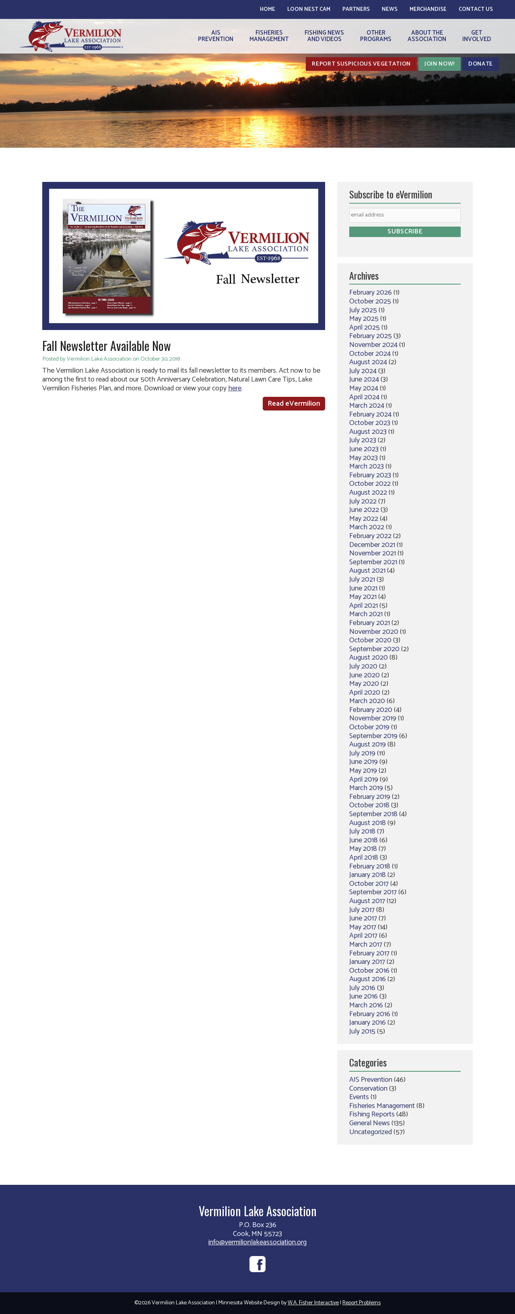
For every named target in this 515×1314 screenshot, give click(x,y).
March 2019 (366, 788)
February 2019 (369, 797)
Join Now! (439, 64)
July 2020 (363, 666)
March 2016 (366, 1005)
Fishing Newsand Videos (324, 36)
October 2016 (369, 971)
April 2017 (363, 936)
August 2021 (367, 571)
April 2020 (364, 693)
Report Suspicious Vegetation (361, 64)
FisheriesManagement (268, 36)
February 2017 (369, 953)
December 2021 (372, 545)
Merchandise (428, 9)
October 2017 (369, 884)
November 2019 (372, 718)
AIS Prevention (370, 1080)
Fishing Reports (372, 1114)
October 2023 (369, 423)
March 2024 (366, 406)
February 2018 (369, 866)
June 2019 (363, 762)
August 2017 (367, 901)
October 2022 (370, 484)
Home (267, 9)
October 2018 (369, 805)
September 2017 (373, 892)
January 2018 (367, 875)
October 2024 (370, 354)
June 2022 (364, 510)
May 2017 (362, 927)
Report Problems (361, 1303)
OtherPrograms (375, 36)
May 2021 (363, 597)
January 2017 (367, 962)
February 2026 (370, 293)
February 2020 (370, 710)
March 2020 (367, 701)
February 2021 (369, 623)
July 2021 (362, 579)
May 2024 (363, 388)
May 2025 (364, 319)
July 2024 (363, 371)
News (390, 9)
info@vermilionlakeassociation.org (257, 1242)
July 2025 (363, 310)
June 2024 (364, 379)
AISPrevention (215, 36)
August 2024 (368, 362)
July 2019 (362, 753)
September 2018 (373, 814)
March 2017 (365, 945)
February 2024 (370, 414)
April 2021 (363, 606)
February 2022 (370, 536)
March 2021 (366, 614)
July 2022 (363, 501)
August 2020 (368, 658)
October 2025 (370, 301)
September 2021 (373, 562)
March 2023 (366, 466)
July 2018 (362, 831)
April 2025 (364, 328)
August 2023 (368, 432)
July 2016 (362, 988)
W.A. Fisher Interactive (313, 1303)
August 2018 (367, 823)
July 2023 (362, 440)
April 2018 (363, 858)
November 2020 (373, 632)
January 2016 (367, 1023)
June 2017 (363, 918)
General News (369, 1123)
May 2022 (363, 519)
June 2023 (364, 449)
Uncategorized (370, 1132)
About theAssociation (427, 36)
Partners (356, 9)
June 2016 (363, 996)
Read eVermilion (294, 404)
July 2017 (362, 910)
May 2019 (363, 771)
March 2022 (366, 527)
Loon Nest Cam (308, 9)
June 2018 (363, 840)
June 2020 (364, 675)
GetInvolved (476, 36)
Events (359, 1097)
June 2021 (363, 588)
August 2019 (367, 744)
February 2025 (370, 336)
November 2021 (372, 553)
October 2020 (370, 640)
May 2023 (363, 458)
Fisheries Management (382, 1106)
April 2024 (364, 397)
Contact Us (476, 9)
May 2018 (363, 849)
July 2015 (362, 1031)
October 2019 (369, 727)
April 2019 (363, 780)
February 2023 (370, 475)
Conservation (368, 1089)
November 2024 (373, 345)
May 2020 (364, 684)
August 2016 (367, 979)
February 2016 (369, 1014)
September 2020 (374, 649)
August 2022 (368, 493)
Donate (480, 64)
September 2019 (373, 736)
